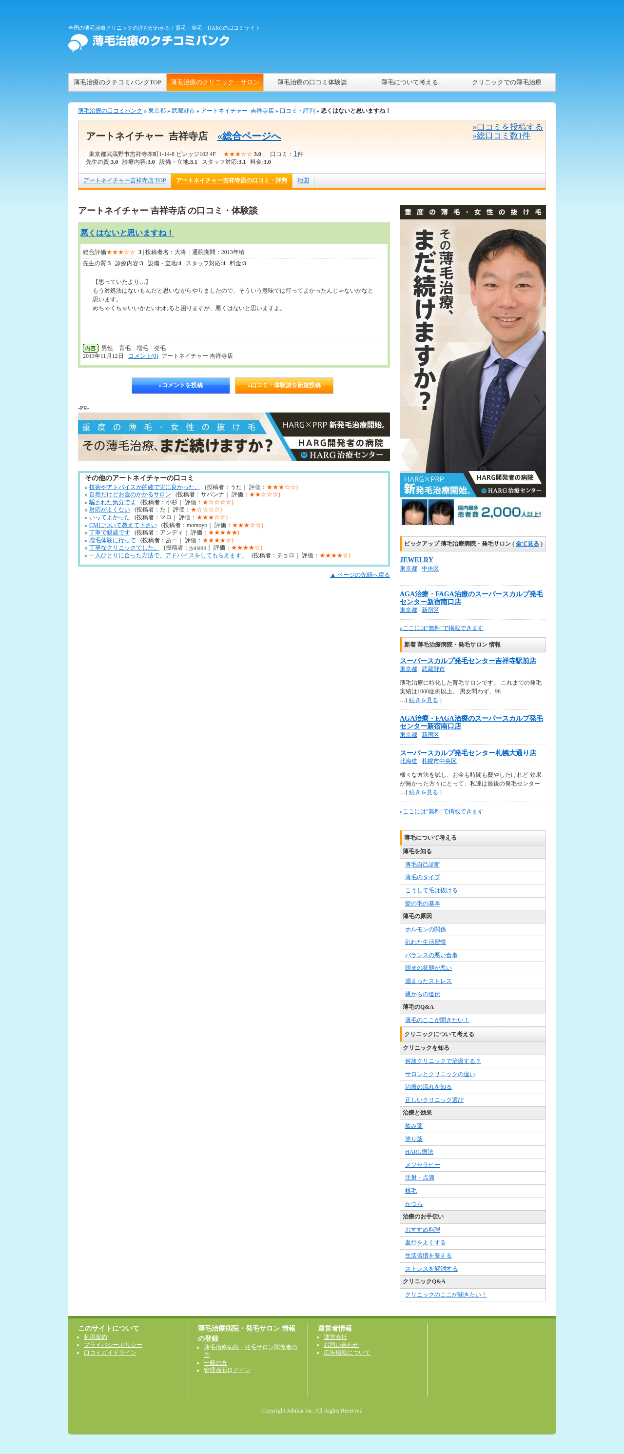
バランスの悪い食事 (431, 955)
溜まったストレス (428, 981)
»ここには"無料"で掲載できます (442, 628)
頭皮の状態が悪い (428, 967)
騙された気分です (112, 502)
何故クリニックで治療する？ (443, 1061)
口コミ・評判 (297, 110)
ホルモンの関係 (425, 929)
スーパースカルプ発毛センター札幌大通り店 (468, 753)
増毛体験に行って (112, 540)
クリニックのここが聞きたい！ (446, 1294)
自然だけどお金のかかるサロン (130, 494)
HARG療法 (419, 1151)
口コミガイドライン (110, 1352)
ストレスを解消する (431, 1268)
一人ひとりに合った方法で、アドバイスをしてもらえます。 (168, 555)
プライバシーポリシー (113, 1344)
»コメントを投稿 (181, 385)
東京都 (157, 110)
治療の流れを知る (428, 1086)
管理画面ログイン (227, 1370)
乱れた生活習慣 (425, 942)
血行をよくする (425, 1242)
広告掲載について (347, 1352)
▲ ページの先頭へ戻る (360, 574)
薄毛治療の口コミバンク (110, 110)
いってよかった (109, 517)
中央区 (430, 568)
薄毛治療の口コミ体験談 (312, 82)
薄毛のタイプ (422, 877)
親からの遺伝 (422, 994)
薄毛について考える (409, 82)
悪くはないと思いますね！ (127, 233)
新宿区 (430, 610)
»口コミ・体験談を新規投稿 (284, 385)
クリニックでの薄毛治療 (507, 82)
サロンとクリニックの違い (440, 1074)
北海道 (408, 761)
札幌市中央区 (439, 761)
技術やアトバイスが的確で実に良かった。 (144, 487)
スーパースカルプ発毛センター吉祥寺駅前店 (468, 661)
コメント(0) (143, 356)
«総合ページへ (249, 136)
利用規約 (95, 1337)
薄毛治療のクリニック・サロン (215, 82)
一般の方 (215, 1362)
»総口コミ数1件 (502, 135)
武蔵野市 (183, 110)
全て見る (527, 543)
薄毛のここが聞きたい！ (437, 1020)
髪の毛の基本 (422, 903)
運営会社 (335, 1337)
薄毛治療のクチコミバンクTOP (117, 82)
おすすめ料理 (422, 1229)
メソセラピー (422, 1164)
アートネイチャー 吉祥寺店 (237, 110)
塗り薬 (414, 1139)
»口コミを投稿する (508, 127)
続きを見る (423, 700)
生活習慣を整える (428, 1255)
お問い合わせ (341, 1344)
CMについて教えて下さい (123, 525)
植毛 (411, 1190)
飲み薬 (414, 1125)
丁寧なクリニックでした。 (124, 547)
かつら (414, 1203)
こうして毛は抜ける (431, 890)
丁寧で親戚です (109, 532)
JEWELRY (416, 560)
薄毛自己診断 (422, 864)
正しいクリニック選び (434, 1100)
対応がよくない (109, 509)
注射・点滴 (419, 1177)
